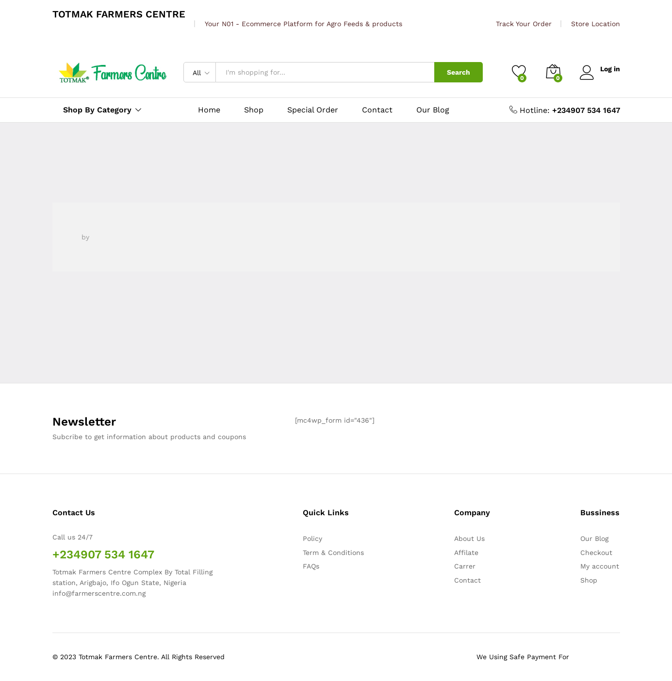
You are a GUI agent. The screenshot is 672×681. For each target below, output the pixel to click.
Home (209, 110)
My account (599, 566)
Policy (312, 538)
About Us (469, 538)
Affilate (466, 552)
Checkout (596, 552)
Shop (253, 110)
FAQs (311, 566)
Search (458, 72)
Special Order (312, 110)
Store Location (595, 24)
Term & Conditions (333, 552)
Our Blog (432, 110)
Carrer (464, 566)
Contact (377, 110)
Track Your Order (524, 24)
